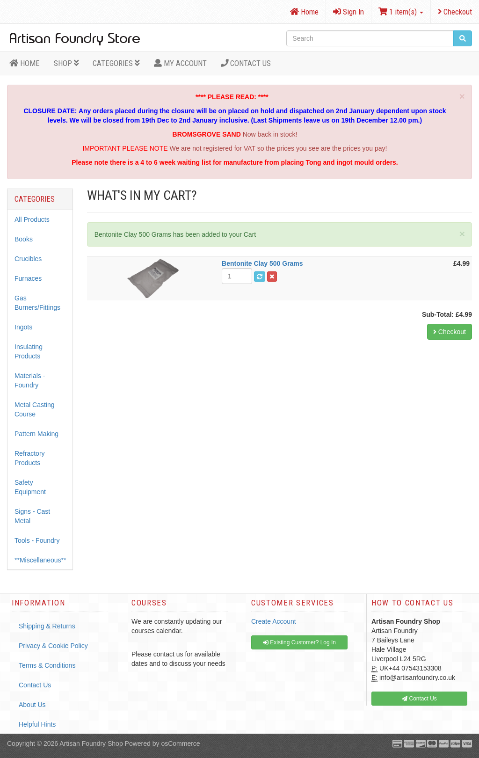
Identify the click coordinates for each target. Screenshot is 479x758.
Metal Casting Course (35, 409)
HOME (24, 63)
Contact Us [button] (419, 698)
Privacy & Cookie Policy (53, 645)
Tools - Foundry (37, 540)
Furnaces (28, 278)
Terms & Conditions (47, 665)
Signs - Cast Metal (32, 516)
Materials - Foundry (30, 380)
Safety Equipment (30, 487)
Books (24, 239)
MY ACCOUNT (180, 63)
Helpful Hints (37, 724)
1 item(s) (400, 11)
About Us (32, 704)
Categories (116, 63)
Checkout (455, 11)
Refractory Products (30, 458)
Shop (66, 63)
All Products (32, 219)
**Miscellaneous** (40, 560)
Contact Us (246, 63)
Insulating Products (29, 351)
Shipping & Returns (47, 626)
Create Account (273, 621)
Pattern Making (36, 433)
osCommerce (180, 743)
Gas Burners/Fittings (37, 302)
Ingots (23, 327)
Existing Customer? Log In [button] (299, 642)
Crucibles (28, 258)
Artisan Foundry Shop (91, 743)
